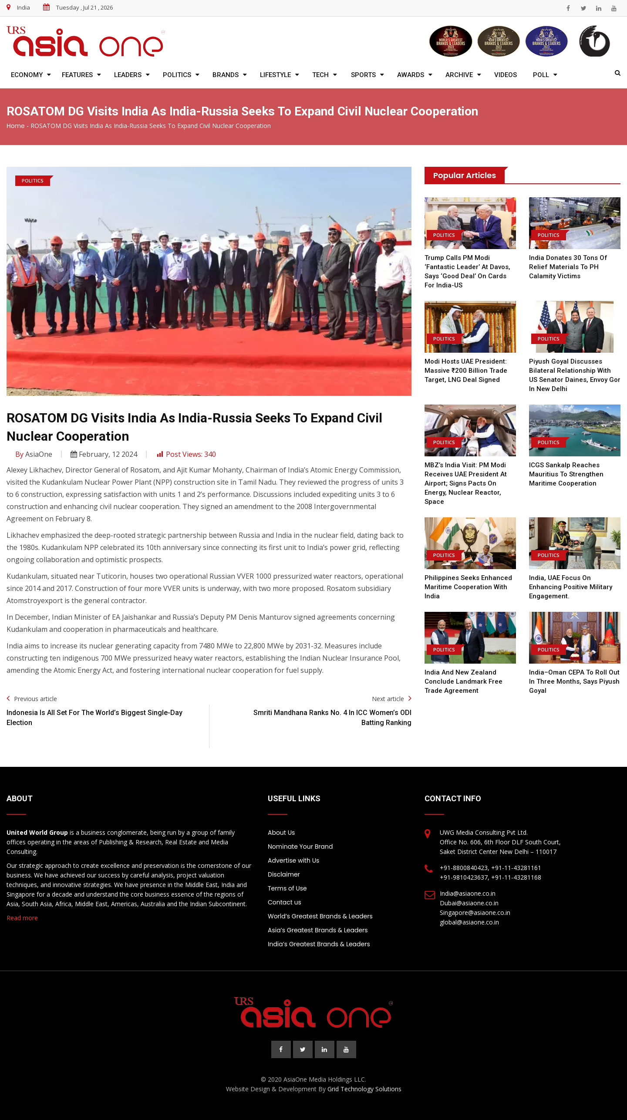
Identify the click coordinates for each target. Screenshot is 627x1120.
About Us (281, 832)
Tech (320, 75)
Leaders (128, 75)
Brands (225, 75)
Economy (27, 75)
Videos (505, 75)
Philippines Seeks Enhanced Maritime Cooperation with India (468, 587)
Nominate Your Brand (300, 846)
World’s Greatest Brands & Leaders (320, 916)
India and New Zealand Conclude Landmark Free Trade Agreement (463, 681)
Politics (177, 75)
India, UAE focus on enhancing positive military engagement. (570, 587)
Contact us (284, 902)
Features (77, 75)
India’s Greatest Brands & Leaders (319, 944)
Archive (459, 75)
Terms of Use (287, 888)
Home (16, 125)
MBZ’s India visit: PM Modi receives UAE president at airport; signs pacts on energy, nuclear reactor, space (466, 483)
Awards (410, 75)
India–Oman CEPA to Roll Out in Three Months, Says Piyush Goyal (574, 681)
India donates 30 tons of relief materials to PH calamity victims (568, 267)
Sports (363, 75)
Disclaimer (284, 874)
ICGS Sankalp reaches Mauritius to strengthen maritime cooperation (566, 474)
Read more (22, 918)
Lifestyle (275, 75)
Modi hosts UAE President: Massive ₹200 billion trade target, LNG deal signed (466, 371)
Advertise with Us (293, 860)
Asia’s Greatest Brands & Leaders (318, 930)
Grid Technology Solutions (364, 1089)
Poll (541, 75)
